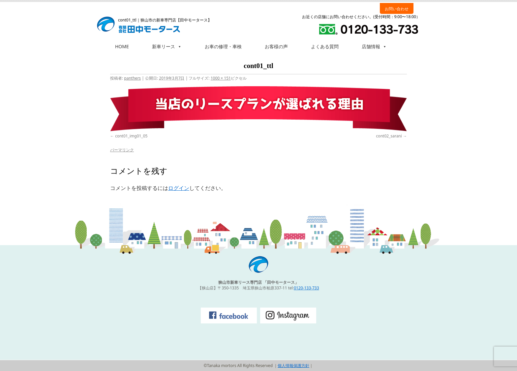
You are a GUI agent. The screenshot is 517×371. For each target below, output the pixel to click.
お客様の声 (276, 46)
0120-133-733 (306, 288)
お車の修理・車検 (223, 46)
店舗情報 (374, 46)
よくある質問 (325, 46)
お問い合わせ (397, 9)
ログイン (178, 188)
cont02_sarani (389, 136)
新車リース (167, 46)
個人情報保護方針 (293, 365)
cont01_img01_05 (131, 136)
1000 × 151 (221, 78)
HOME (122, 46)
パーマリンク (122, 150)
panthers (132, 78)
